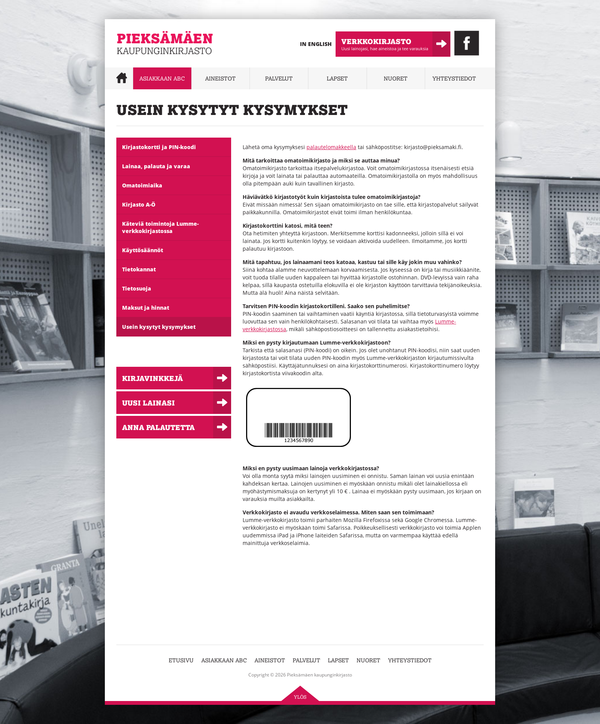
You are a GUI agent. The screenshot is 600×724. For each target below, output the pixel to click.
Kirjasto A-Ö (138, 204)
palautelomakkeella (331, 147)
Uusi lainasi (148, 402)
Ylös (300, 697)
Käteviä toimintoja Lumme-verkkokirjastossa (160, 227)
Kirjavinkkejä (152, 378)
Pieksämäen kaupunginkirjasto (155, 59)
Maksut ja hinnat (145, 307)
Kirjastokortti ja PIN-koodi (159, 147)
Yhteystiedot (454, 78)
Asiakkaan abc (162, 78)
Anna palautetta (158, 427)
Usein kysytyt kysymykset (159, 326)
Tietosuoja (136, 288)
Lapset (337, 78)
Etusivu (181, 660)
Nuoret (396, 78)
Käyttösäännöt (142, 250)
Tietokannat (139, 269)
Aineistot (220, 78)
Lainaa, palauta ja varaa (156, 166)
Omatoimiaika (142, 185)
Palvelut (279, 78)
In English (316, 44)
